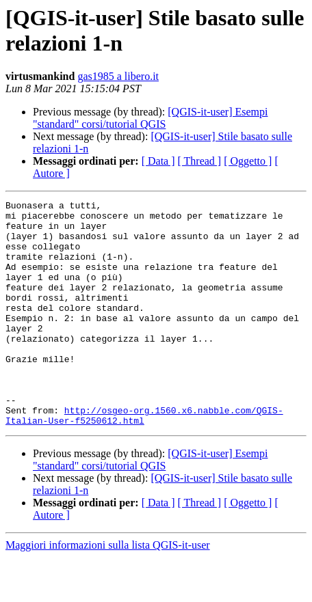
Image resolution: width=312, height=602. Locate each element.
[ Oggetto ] (248, 161)
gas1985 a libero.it (118, 76)
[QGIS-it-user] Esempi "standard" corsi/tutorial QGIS (150, 118)
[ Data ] (158, 161)
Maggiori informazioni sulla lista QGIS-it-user (107, 590)
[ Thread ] (200, 161)
